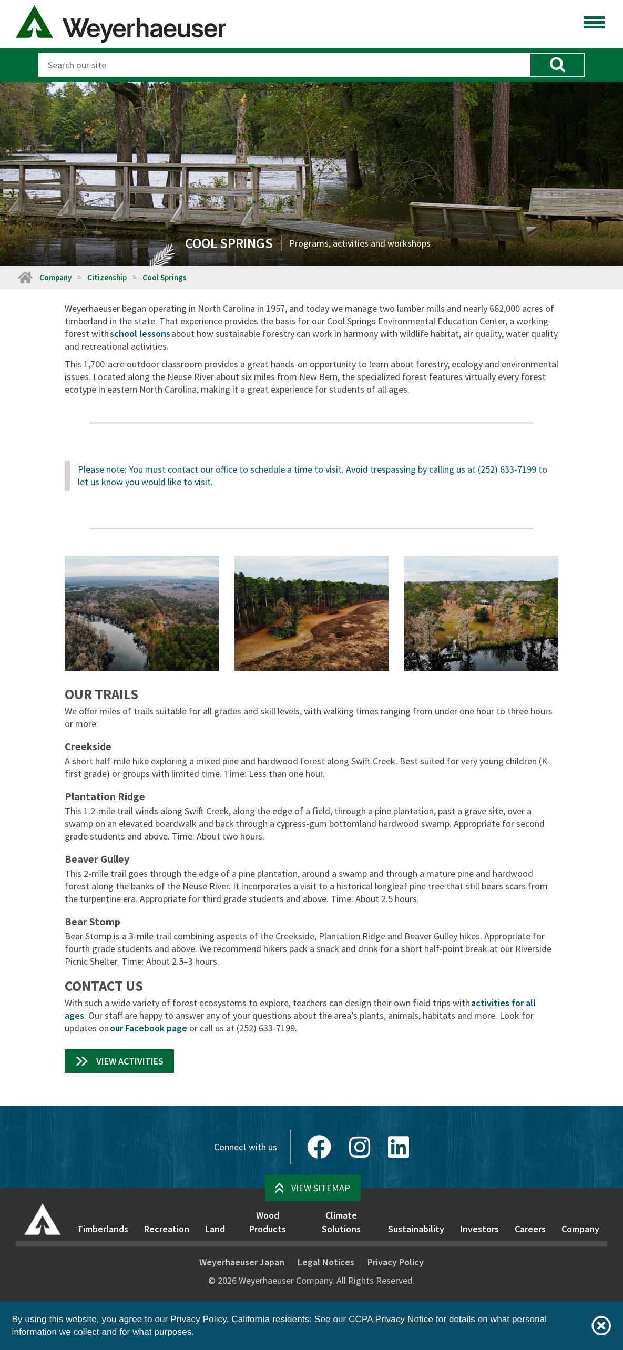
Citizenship (107, 277)
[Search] (284, 65)
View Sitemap (320, 1188)
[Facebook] (319, 1147)
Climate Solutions (341, 1222)
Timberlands (102, 1229)
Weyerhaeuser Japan (241, 1262)
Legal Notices (326, 1262)
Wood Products (267, 1222)
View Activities (130, 1061)
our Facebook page (148, 1028)
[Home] (25, 277)
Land (215, 1229)
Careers (530, 1229)
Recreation (166, 1229)
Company (55, 277)
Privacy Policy (395, 1262)
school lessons (140, 334)
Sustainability (416, 1229)
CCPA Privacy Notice (391, 1319)
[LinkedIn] (398, 1147)
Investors (479, 1229)
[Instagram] (359, 1147)
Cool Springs (164, 277)
